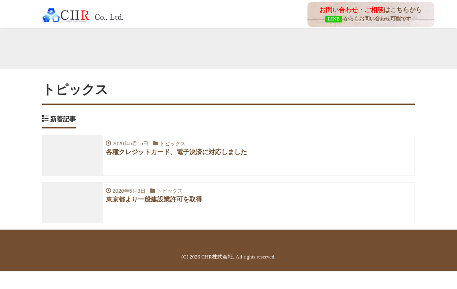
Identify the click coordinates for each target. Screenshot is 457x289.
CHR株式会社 (217, 257)
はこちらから (370, 14)
